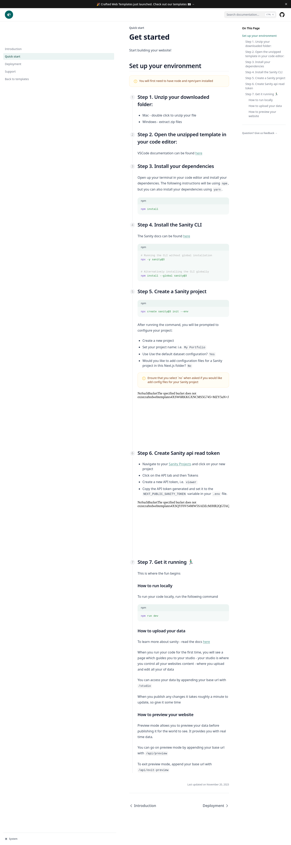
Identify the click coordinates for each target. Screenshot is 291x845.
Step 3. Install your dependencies (257, 64)
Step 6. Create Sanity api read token (264, 86)
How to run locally (261, 100)
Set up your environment (259, 36)
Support (18, 50)
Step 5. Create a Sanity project (265, 78)
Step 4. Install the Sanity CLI (263, 72)
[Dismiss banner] (286, 4)
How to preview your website (262, 114)
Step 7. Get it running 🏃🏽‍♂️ (261, 94)
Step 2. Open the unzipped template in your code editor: (264, 54)
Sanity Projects (112, 467)
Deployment (13, 43)
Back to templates (18, 58)
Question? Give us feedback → (259, 133)
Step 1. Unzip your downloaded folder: (258, 44)
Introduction (13, 28)
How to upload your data (265, 106)
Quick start (12, 35)
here (131, 138)
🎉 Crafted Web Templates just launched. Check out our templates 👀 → (146, 4)
